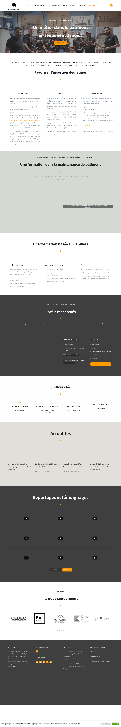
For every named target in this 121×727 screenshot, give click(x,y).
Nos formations (54, 5)
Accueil (28, 5)
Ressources (91, 5)
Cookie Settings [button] (106, 724)
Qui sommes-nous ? (40, 5)
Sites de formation (68, 5)
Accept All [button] (115, 724)
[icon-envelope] (111, 5)
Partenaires (81, 5)
